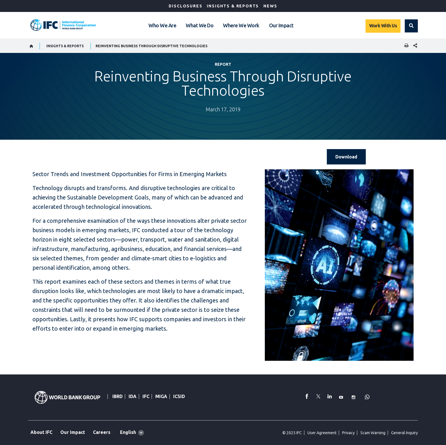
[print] (405, 46)
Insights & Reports (233, 6)
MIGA (161, 396)
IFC (146, 396)
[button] (411, 25)
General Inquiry (404, 432)
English (128, 432)
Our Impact (281, 25)
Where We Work (241, 25)
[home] (31, 46)
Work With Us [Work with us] (383, 25)
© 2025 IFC (292, 432)
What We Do (199, 25)
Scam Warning (372, 432)
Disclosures (185, 6)
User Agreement (321, 432)
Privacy (348, 432)
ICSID (179, 396)
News (270, 6)
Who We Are (162, 25)
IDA (133, 396)
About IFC (41, 432)
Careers (101, 432)
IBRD (117, 396)
